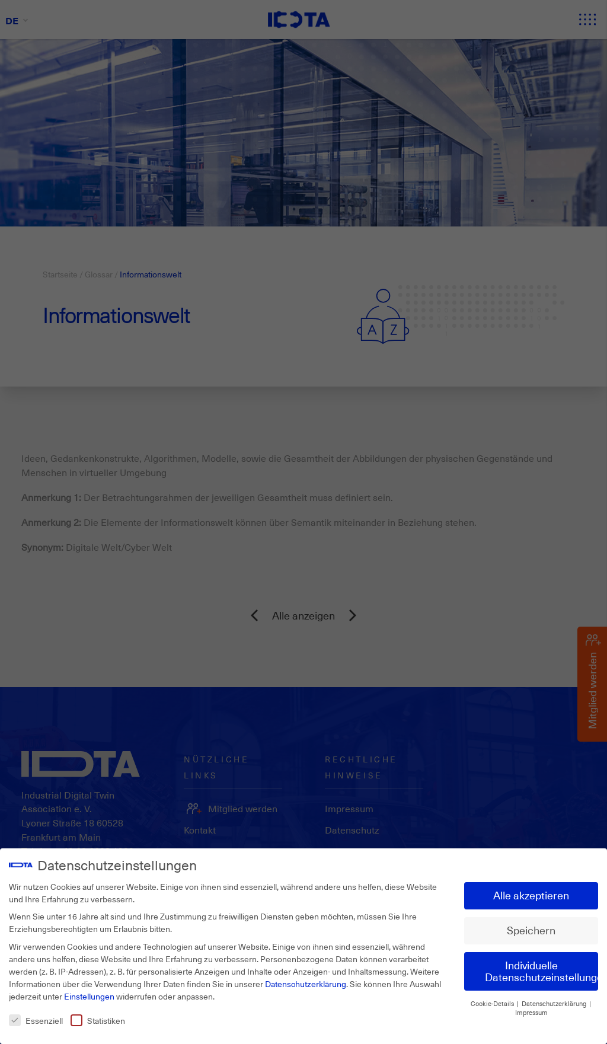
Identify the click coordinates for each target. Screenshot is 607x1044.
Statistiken (98, 1016)
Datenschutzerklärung (305, 979)
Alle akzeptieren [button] (531, 890)
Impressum (531, 1008)
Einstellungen (89, 991)
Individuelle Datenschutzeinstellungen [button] (541, 966)
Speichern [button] (531, 925)
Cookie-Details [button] (493, 999)
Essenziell (36, 1016)
